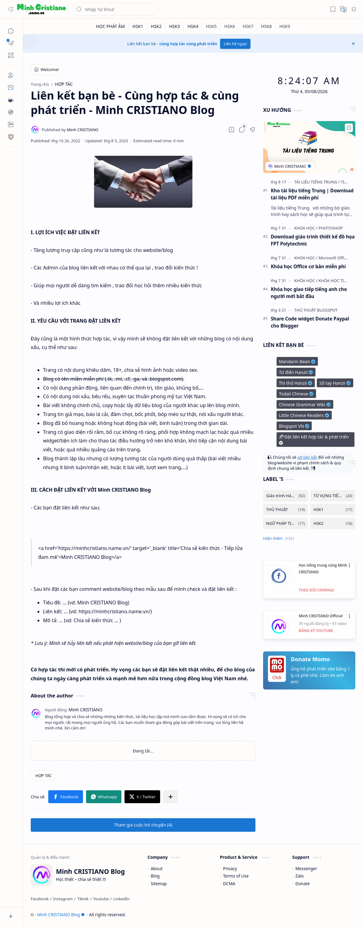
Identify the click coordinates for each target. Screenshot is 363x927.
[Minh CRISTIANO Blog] (41, 9)
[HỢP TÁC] (44, 775)
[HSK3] (175, 26)
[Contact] (11, 87)
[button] (10, 9)
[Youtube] (101, 899)
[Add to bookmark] (349, 128)
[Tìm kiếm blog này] (116, 9)
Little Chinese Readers (304, 415)
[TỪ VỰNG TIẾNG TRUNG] (332, 495)
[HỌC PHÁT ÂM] (110, 26)
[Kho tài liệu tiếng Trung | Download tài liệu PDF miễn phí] (309, 147)
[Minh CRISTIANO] (70, 129)
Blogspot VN (294, 426)
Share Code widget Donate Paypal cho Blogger (310, 322)
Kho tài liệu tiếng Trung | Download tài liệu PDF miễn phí (312, 194)
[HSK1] (138, 26)
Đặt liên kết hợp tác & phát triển (313, 440)
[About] (11, 75)
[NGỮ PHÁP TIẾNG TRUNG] (285, 523)
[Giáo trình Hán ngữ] (285, 495)
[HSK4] (193, 26)
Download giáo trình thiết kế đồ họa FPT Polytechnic (313, 240)
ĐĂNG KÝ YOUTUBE (316, 630)
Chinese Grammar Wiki (305, 404)
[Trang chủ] (11, 31)
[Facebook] (40, 899)
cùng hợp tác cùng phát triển (188, 43)
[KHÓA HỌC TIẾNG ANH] (339, 280)
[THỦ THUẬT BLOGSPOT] (315, 310)
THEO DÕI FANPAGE (316, 590)
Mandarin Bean (297, 361)
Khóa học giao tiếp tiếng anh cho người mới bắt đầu (309, 292)
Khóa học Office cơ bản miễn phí (308, 266)
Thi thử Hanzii (296, 383)
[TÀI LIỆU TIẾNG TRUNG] (317, 182)
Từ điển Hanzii (296, 372)
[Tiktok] (83, 899)
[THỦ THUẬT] (285, 509)
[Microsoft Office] (333, 258)
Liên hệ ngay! (235, 43)
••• (350, 565)
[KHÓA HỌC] (306, 228)
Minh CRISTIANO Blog (61, 914)
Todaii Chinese (296, 394)
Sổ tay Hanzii (335, 383)
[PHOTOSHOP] (330, 228)
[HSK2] (156, 26)
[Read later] (231, 129)
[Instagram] (63, 899)
